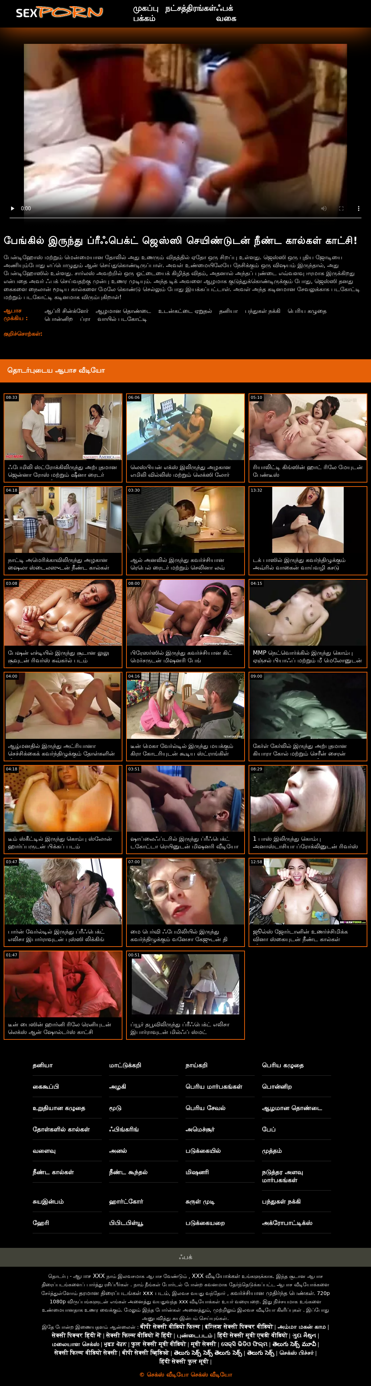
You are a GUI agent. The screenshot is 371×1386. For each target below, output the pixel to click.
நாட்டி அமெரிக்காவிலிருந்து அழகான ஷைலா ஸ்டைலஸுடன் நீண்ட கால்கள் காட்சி (58, 568)
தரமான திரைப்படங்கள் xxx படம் (124, 1293)
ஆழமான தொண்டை (123, 310)
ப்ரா (85, 318)
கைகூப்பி (46, 1086)
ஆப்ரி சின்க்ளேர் (66, 310)
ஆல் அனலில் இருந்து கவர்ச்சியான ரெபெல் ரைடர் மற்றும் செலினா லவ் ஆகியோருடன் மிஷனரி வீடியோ (177, 568)
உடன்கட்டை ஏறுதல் (185, 310)
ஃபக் (185, 1257)
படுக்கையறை (205, 1222)
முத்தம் (272, 1150)
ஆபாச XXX (89, 1276)
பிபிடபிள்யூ (126, 1222)
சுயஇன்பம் (48, 1201)
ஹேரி (41, 1222)
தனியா (228, 310)
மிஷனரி (197, 1172)
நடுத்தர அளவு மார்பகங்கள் (282, 1176)
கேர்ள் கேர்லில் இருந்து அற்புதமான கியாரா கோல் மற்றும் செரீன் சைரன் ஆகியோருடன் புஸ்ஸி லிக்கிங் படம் (301, 753)
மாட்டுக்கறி (125, 1065)
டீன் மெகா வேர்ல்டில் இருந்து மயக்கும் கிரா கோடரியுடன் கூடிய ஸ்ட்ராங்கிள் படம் (181, 753)
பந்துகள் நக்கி (262, 310)
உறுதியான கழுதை (59, 1108)
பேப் (269, 1129)
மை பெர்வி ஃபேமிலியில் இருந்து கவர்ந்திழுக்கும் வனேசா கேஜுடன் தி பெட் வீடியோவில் (179, 939)
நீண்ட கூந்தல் (128, 1172)
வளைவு (44, 1150)
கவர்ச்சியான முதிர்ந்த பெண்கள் (272, 1293)
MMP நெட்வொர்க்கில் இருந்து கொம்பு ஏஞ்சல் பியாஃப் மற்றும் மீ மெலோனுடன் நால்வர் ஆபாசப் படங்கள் (307, 660)
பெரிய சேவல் (205, 1108)
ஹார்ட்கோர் (126, 1201)
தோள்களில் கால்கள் (61, 1129)
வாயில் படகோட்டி (122, 318)
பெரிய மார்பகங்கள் (214, 1086)
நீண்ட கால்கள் (53, 1172)
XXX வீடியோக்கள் (216, 1276)
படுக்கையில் (203, 1150)
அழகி (117, 1086)
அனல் (118, 1150)
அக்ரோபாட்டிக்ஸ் (287, 1222)
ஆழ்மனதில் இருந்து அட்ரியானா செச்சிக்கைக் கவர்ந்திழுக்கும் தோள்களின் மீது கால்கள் (61, 753)
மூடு (115, 1108)
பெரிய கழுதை (307, 310)
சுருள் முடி (200, 1201)
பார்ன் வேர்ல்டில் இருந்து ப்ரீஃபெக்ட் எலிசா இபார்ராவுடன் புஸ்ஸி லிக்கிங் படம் (56, 939)
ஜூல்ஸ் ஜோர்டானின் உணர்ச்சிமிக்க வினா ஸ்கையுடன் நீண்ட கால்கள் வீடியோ (300, 939)
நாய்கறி (197, 1065)
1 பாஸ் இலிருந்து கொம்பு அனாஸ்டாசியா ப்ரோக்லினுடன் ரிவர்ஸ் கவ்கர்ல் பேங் (305, 846)
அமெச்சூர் (200, 1129)
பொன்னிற (59, 318)
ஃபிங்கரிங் (124, 1129)
